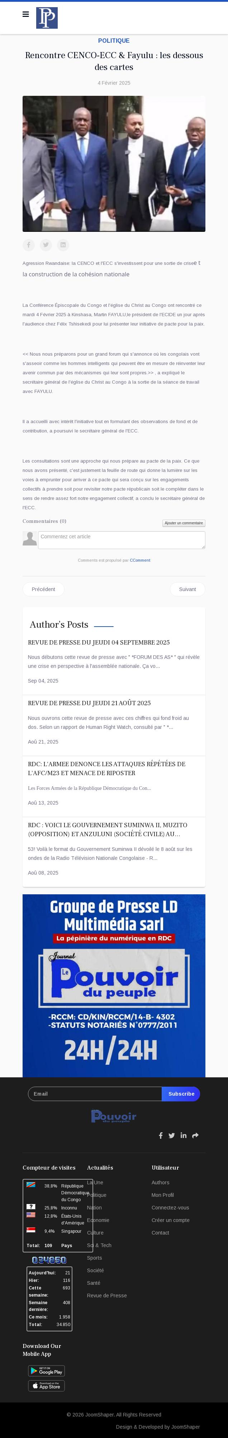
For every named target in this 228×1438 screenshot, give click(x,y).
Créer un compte (171, 1220)
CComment (140, 560)
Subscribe (181, 1094)
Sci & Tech (99, 1245)
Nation (94, 1207)
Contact (160, 1233)
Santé (93, 1283)
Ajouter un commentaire (184, 523)
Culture (95, 1233)
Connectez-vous (170, 1207)
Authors (161, 1182)
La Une (95, 1182)
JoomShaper (99, 1415)
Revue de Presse (107, 1295)
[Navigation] (26, 14)
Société (95, 1270)
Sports (94, 1258)
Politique (114, 41)
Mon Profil (163, 1195)
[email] (114, 1094)
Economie (98, 1220)
